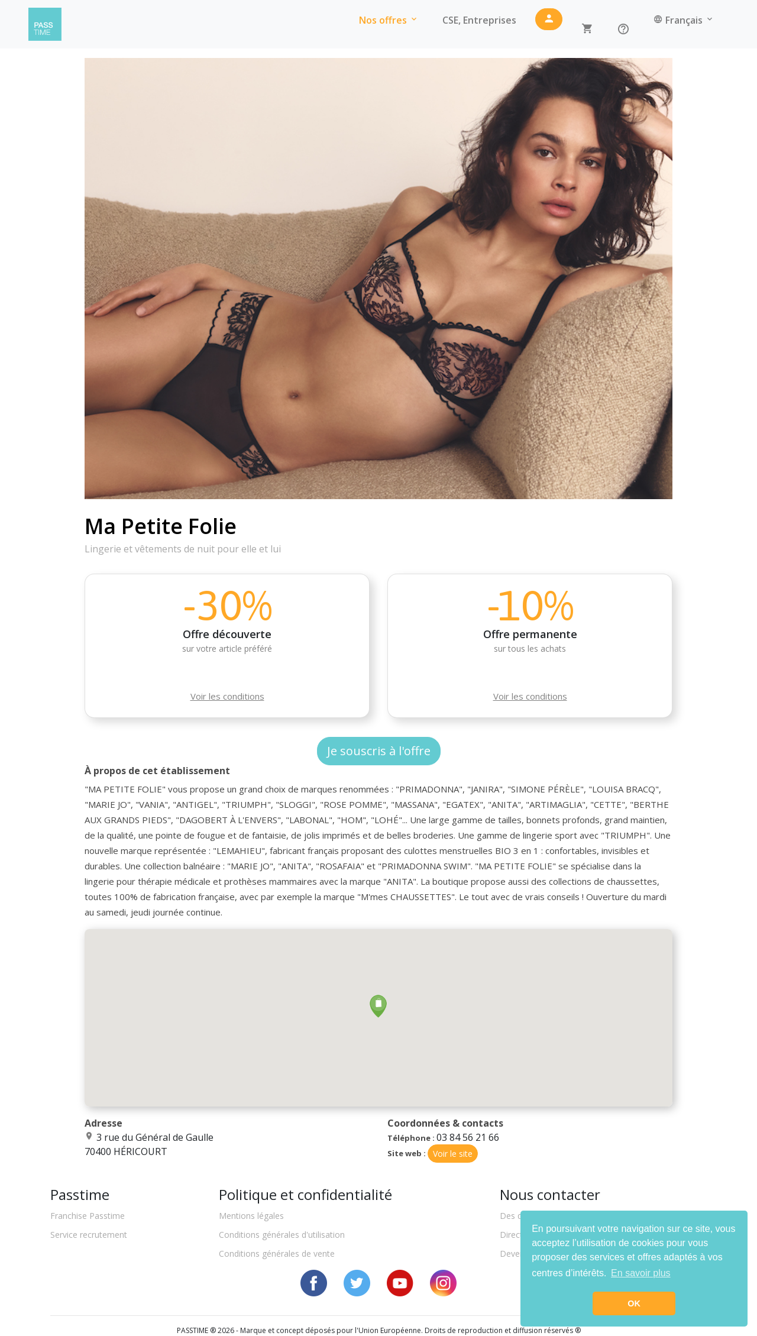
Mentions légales (251, 1215)
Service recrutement (88, 1234)
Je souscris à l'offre (379, 751)
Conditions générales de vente (277, 1253)
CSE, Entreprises (479, 20)
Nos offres (389, 20)
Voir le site (453, 1153)
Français (684, 20)
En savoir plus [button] (641, 1273)
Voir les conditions (227, 696)
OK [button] (633, 1303)
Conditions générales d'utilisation (282, 1234)
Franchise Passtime (87, 1215)
